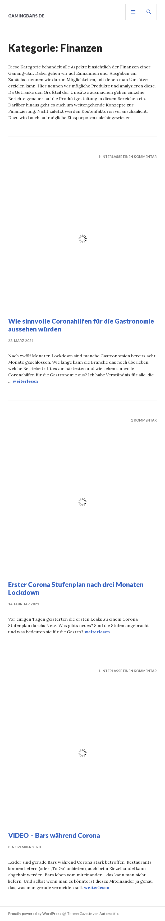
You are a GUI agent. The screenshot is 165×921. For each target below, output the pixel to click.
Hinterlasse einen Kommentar (128, 157)
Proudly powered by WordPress (34, 913)
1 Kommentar (144, 420)
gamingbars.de (26, 15)
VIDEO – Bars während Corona (54, 835)
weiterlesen (25, 381)
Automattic (108, 913)
